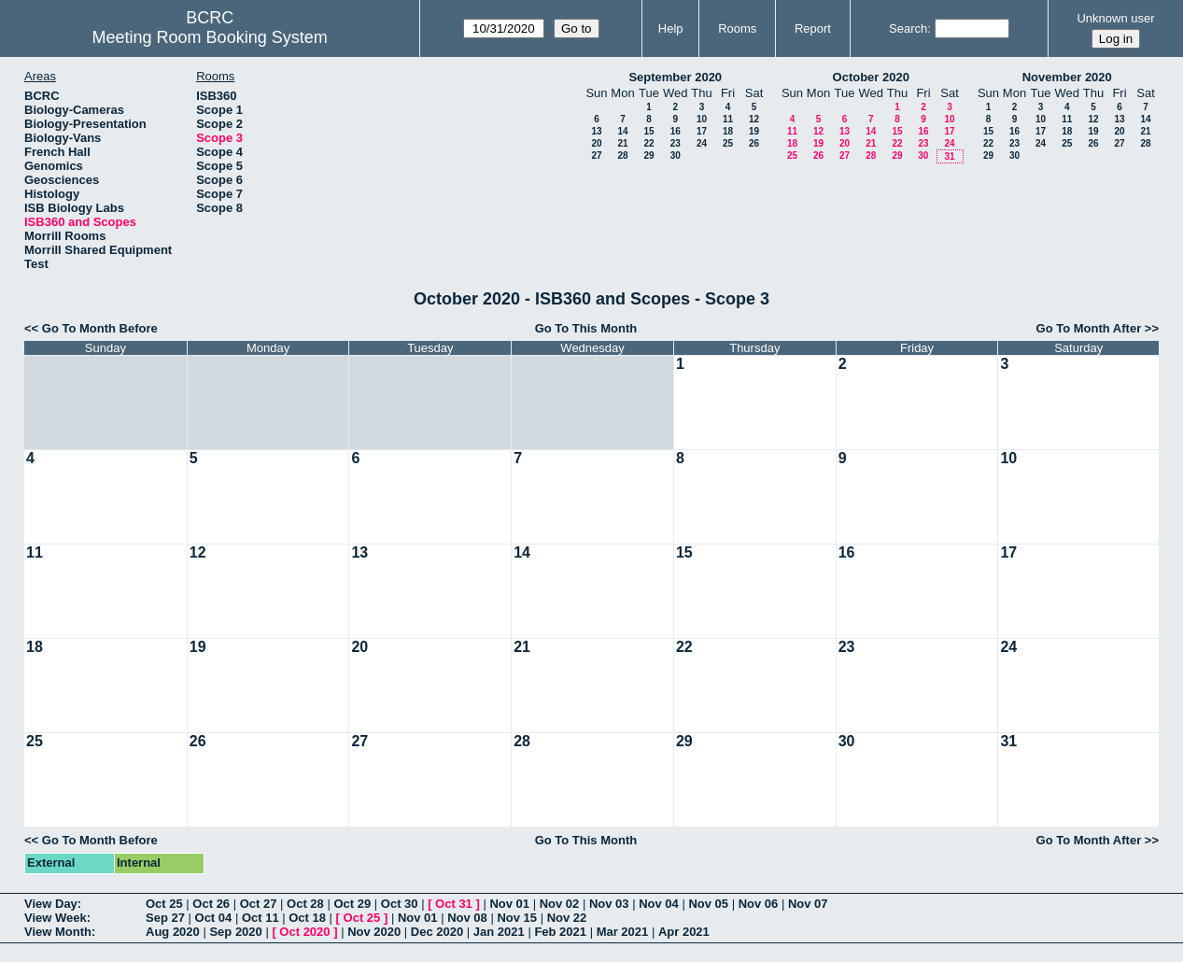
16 (675, 131)
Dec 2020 (437, 932)
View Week (55, 918)
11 (728, 119)
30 (675, 155)
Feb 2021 (560, 932)
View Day (50, 904)
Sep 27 (165, 918)
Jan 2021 (499, 932)
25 (728, 143)
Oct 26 (211, 904)
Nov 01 (509, 904)
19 (754, 131)
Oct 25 (164, 904)
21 (622, 143)
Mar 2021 (623, 932)
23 (675, 143)
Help (670, 28)
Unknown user (1115, 18)
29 (648, 155)
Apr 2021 (684, 932)
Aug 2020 (173, 932)
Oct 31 (453, 904)
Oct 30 (399, 904)
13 (596, 131)
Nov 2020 (374, 932)
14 (622, 131)
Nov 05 (708, 904)
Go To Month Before (100, 328)
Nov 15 (517, 918)
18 (728, 131)
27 (596, 155)
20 (596, 143)
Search (908, 28)
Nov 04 (659, 904)
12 (754, 119)
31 (949, 156)
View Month (58, 932)
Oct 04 (213, 918)
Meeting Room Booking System (210, 37)
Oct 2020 (304, 932)
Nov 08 (467, 918)
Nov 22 (567, 918)
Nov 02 (560, 904)
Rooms (737, 28)
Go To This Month (586, 328)
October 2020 (871, 77)
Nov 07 (808, 904)
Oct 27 (258, 904)
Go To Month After (1089, 328)
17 (702, 131)
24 (702, 143)
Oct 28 (305, 904)
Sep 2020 (235, 932)
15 (648, 131)
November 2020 (1067, 77)
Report (813, 28)
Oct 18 (307, 918)
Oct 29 (352, 904)
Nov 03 (609, 904)
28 (622, 155)
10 (702, 119)
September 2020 (675, 77)
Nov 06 (759, 904)
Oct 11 (260, 918)
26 (754, 143)
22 (648, 143)
